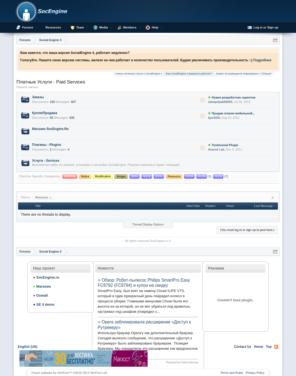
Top (269, 347)
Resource (43, 197)
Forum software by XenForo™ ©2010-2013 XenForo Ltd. (69, 372)
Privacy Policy (255, 372)
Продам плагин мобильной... (233, 113)
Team (80, 27)
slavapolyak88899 (220, 101)
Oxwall (40, 295)
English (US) (27, 347)
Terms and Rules (231, 372)
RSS (202, 100)
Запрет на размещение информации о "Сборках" (244, 73)
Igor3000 (214, 117)
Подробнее (262, 60)
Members (129, 27)
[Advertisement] (212, 358)
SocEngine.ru (159, 240)
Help (155, 27)
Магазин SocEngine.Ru (50, 129)
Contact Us (242, 347)
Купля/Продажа (44, 113)
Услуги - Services (45, 161)
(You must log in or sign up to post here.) (247, 230)
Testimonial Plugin (225, 145)
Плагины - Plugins (46, 145)
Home (258, 347)
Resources (53, 27)
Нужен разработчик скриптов (233, 97)
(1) (204, 176)
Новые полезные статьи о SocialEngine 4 (139, 73)
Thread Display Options (148, 224)
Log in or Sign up (263, 27)
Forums (27, 27)
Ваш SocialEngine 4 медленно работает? (189, 73)
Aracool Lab (216, 149)
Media (103, 27)
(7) (220, 176)
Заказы (38, 97)
